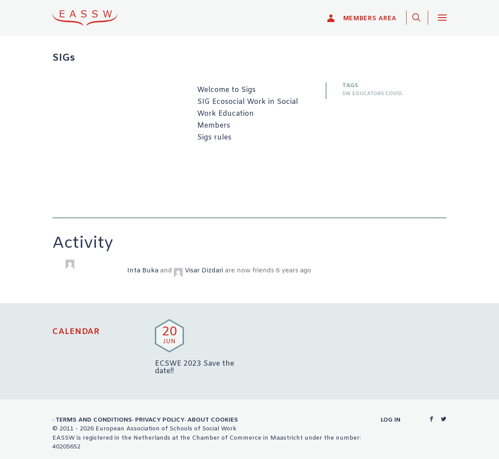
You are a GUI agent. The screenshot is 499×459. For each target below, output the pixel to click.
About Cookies (212, 420)
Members (213, 126)
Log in (390, 420)
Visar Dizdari (204, 271)
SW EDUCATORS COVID (371, 93)
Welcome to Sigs (226, 90)
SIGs (63, 58)
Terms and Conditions (93, 420)
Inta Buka (142, 271)
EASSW (90, 18)
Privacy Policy (159, 420)
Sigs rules (214, 138)
